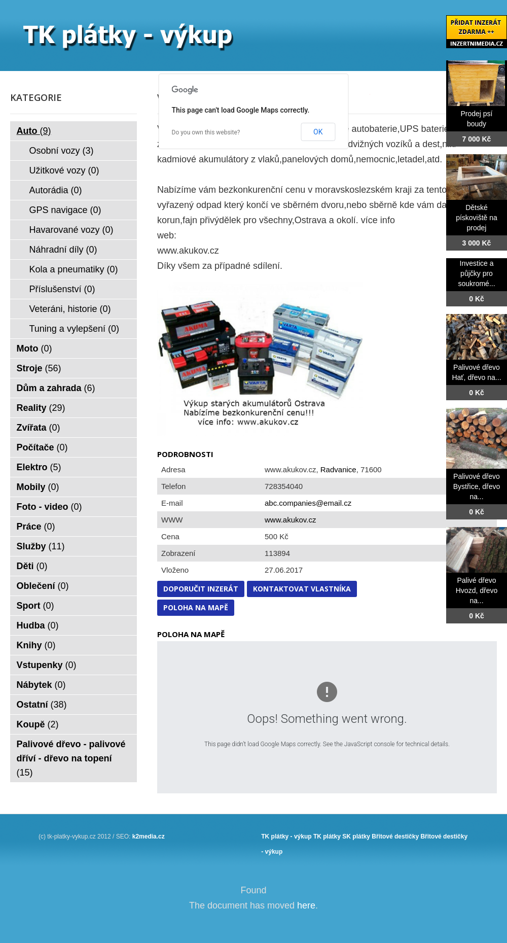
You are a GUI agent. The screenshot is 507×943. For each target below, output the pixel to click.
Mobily (38, 487)
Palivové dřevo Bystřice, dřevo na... (476, 486)
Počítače (42, 447)
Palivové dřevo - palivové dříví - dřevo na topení (71, 758)
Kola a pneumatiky (73, 269)
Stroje (39, 368)
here (306, 905)
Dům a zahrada (56, 388)
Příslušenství (62, 289)
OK (317, 132)
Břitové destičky (395, 836)
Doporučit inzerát (200, 588)
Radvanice (338, 469)
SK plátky (356, 836)
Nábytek (41, 685)
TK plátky (327, 836)
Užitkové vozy (64, 170)
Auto (34, 131)
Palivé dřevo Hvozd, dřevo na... (476, 590)
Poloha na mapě (195, 607)
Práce (36, 526)
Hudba (38, 625)
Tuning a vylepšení (74, 329)
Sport (35, 606)
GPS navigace (65, 210)
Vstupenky (47, 665)
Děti (32, 566)
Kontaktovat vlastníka (302, 588)
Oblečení (43, 586)
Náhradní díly (63, 250)
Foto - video (49, 507)
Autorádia (55, 190)
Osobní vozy (61, 151)
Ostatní (42, 705)
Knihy (36, 645)
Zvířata (38, 428)
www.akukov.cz (290, 519)
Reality (41, 408)
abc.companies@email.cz (308, 503)
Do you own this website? (206, 132)
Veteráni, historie (70, 309)
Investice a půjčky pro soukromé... (476, 273)
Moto (34, 348)
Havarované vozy (71, 230)
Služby (41, 546)
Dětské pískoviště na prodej (476, 217)
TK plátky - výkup (286, 836)
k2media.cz (148, 836)
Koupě (38, 724)
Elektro (39, 467)
